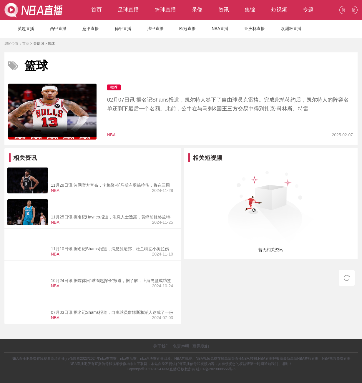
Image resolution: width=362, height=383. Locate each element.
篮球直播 (165, 10)
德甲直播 (123, 28)
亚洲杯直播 (254, 28)
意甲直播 (90, 28)
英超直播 (26, 28)
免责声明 (181, 346)
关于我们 (161, 346)
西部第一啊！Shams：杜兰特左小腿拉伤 (99, 235)
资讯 (223, 10)
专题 (308, 10)
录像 (197, 10)
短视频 (279, 10)
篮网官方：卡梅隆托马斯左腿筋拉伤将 (96, 171)
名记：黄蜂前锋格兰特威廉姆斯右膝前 (96, 203)
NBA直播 (220, 28)
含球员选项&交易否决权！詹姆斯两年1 (96, 298)
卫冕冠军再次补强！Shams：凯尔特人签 (183, 87)
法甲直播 (155, 28)
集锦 (250, 10)
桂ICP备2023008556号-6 (215, 369)
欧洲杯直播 (291, 28)
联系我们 (200, 346)
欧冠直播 (187, 28)
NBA (111, 134)
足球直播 (128, 10)
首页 (96, 10)
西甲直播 (58, 28)
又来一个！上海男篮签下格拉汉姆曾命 (96, 266)
